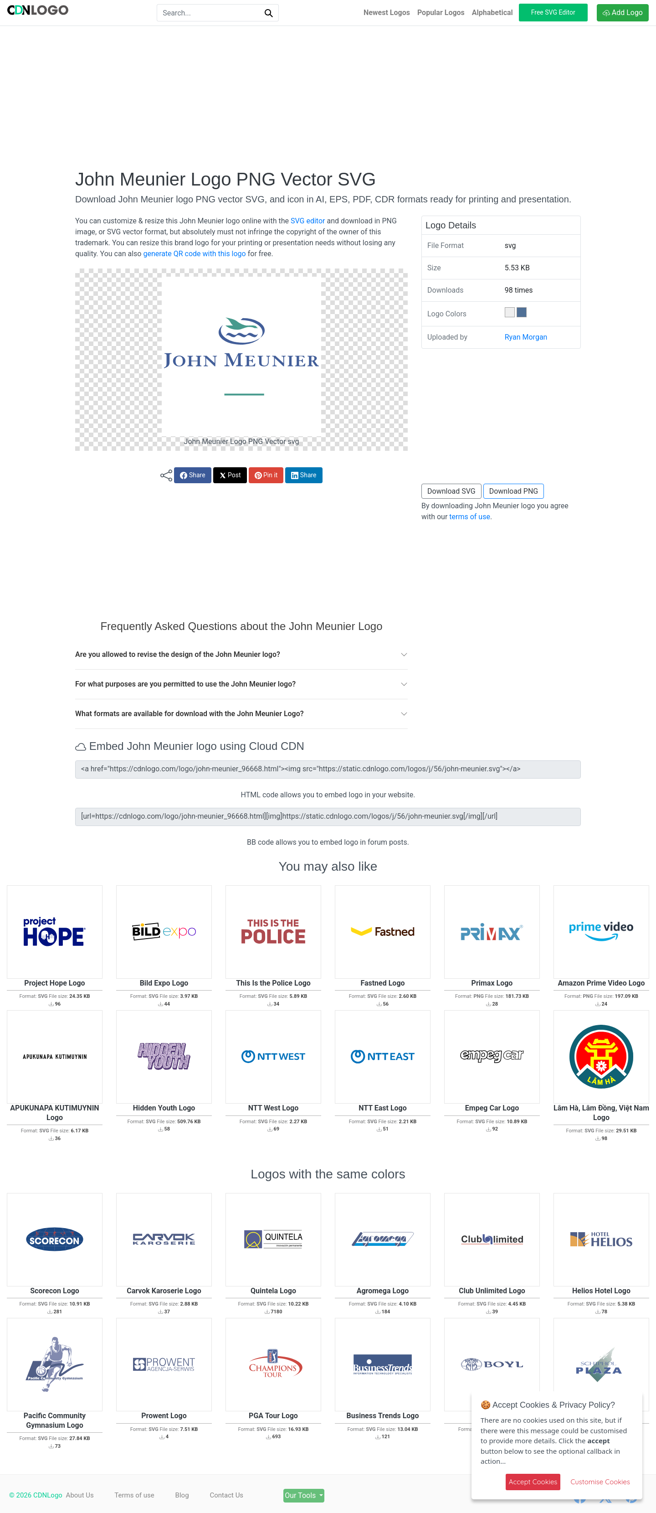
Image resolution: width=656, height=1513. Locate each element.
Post (230, 475)
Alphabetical (492, 12)
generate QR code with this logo (194, 253)
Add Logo (623, 12)
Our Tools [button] (307, 1495)
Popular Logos (441, 12)
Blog (184, 1495)
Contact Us (230, 1495)
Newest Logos (387, 12)
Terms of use (135, 1495)
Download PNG (513, 491)
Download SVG (451, 491)
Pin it (266, 475)
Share (192, 475)
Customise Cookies (600, 1481)
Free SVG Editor (553, 12)
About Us (80, 1495)
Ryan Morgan (526, 337)
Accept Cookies (533, 1481)
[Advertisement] (328, 97)
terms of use (469, 516)
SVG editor (308, 221)
